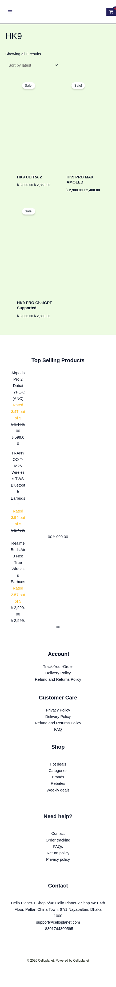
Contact (58, 833)
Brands (58, 777)
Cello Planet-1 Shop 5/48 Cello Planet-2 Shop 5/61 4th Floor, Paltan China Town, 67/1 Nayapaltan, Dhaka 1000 (58, 909)
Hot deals (58, 764)
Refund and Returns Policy (58, 679)
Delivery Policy (58, 673)
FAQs (58, 846)
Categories (58, 770)
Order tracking (58, 840)
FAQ (58, 729)
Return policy (58, 853)
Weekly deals (57, 790)
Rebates (58, 783)
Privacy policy (58, 859)
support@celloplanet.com (58, 922)
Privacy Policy (58, 710)
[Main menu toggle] (10, 12)
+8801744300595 (58, 929)
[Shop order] (32, 65)
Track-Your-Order (58, 666)
